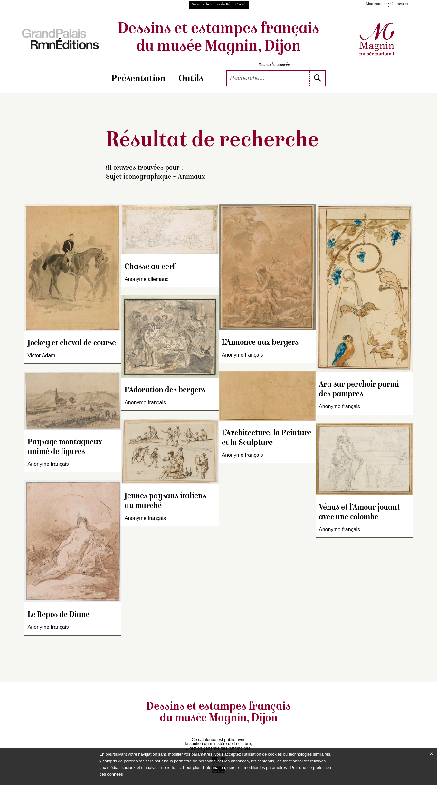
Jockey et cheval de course (72, 344)
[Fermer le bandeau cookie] (431, 753)
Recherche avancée (276, 65)
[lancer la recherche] (317, 78)
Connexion (399, 4)
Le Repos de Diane (59, 615)
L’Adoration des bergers (165, 391)
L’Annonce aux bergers (260, 343)
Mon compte (376, 4)
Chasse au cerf (150, 267)
